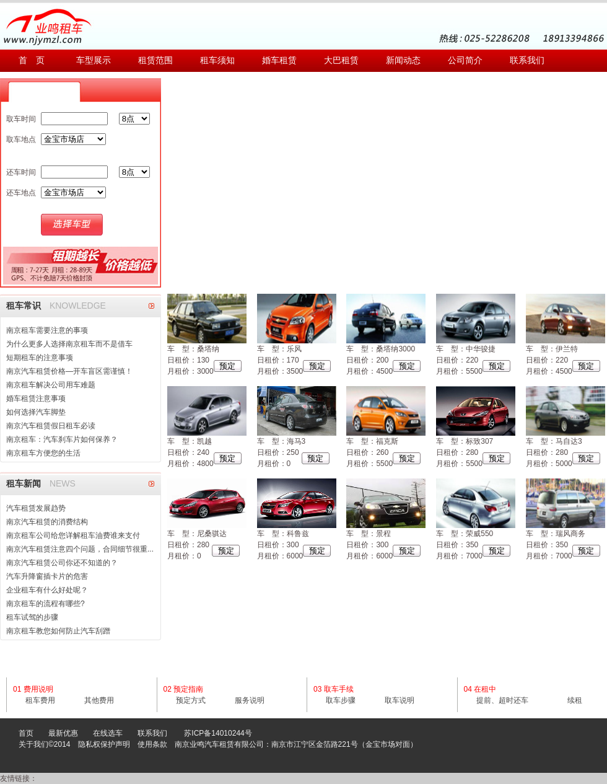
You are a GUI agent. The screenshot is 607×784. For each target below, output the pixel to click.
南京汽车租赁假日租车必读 (50, 425)
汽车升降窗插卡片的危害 (47, 576)
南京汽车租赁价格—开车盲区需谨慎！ (69, 371)
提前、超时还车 (502, 700)
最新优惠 (63, 733)
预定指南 (188, 689)
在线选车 (108, 733)
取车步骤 (341, 700)
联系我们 (527, 60)
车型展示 (93, 60)
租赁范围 (155, 60)
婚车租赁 (279, 60)
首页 (26, 733)
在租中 (485, 689)
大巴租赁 (341, 60)
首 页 (32, 60)
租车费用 (40, 700)
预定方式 (191, 700)
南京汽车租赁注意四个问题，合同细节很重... (80, 549)
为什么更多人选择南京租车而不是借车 (69, 344)
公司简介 (465, 60)
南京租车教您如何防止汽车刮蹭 (58, 631)
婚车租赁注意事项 (36, 398)
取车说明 (399, 700)
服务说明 (249, 700)
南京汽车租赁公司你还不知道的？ (62, 562)
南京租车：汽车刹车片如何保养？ (62, 439)
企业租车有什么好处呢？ (47, 590)
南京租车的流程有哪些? (45, 603)
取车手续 (339, 689)
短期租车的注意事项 (39, 357)
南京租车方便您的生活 (43, 453)
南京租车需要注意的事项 (47, 330)
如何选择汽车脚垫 (36, 412)
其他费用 (99, 700)
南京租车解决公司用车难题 (50, 385)
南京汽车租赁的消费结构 (47, 522)
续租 (574, 700)
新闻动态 (403, 60)
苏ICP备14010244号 (217, 733)
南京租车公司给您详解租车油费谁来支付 (73, 535)
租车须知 (217, 60)
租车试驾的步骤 (32, 617)
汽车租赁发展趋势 (36, 508)
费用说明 (38, 689)
